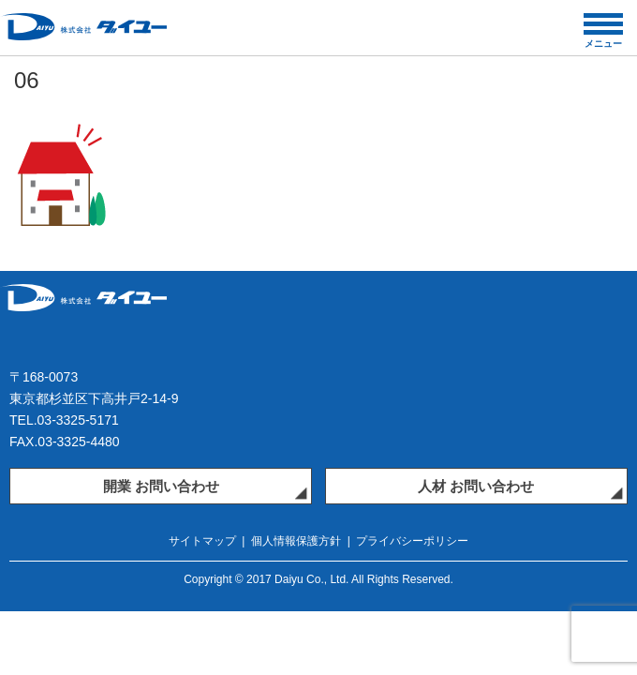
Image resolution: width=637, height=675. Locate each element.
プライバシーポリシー (412, 541)
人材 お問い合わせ (476, 486)
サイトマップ (202, 541)
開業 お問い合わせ (161, 486)
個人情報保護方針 (296, 541)
